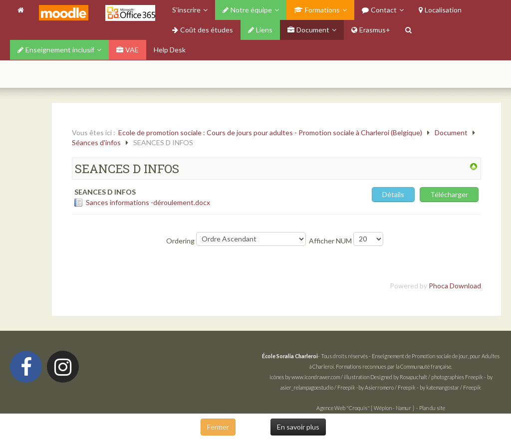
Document (308, 29)
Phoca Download (455, 285)
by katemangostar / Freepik (450, 387)
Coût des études (202, 29)
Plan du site (432, 408)
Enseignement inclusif (55, 49)
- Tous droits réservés (315, 356)
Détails (393, 194)
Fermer (218, 427)
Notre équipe (247, 9)
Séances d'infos (96, 142)
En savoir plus (298, 427)
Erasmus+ (370, 29)
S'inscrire (186, 9)
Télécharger (449, 194)
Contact (379, 9)
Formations (317, 9)
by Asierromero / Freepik (387, 387)
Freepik (474, 377)
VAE (127, 49)
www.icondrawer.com (315, 377)
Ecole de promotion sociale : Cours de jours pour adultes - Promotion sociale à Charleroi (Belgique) (270, 132)
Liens (260, 29)
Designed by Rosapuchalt (398, 377)
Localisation (440, 9)
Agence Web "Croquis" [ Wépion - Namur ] (365, 408)
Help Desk (170, 49)
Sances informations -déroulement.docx (148, 202)
